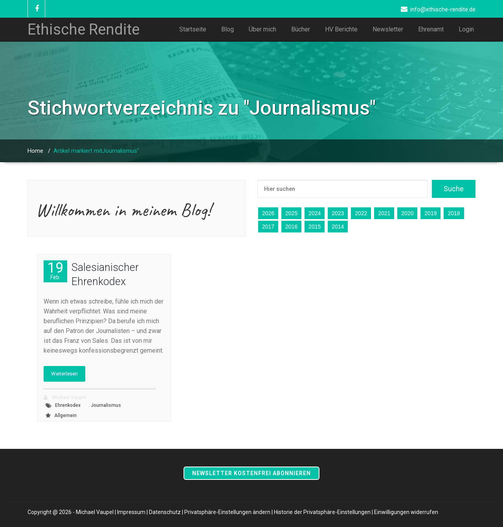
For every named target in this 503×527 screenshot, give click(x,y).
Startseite (192, 29)
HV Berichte (341, 29)
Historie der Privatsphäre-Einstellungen (322, 512)
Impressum (131, 512)
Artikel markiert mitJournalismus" (96, 150)
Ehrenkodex (68, 405)
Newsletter (388, 29)
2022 (361, 213)
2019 (430, 213)
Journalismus (106, 405)
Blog (227, 29)
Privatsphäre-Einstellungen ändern (227, 512)
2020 (407, 213)
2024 (314, 213)
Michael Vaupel (65, 398)
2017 (268, 226)
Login (466, 29)
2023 (338, 213)
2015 (314, 226)
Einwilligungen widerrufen (406, 512)
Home (35, 150)
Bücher (300, 29)
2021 (384, 213)
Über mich (262, 29)
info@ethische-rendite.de (442, 9)
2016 (291, 226)
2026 (268, 213)
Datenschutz (165, 512)
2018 (454, 213)
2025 (291, 213)
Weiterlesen (64, 374)
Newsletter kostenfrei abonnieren (251, 473)
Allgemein (65, 415)
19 (55, 270)
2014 (338, 226)
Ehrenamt (431, 29)
